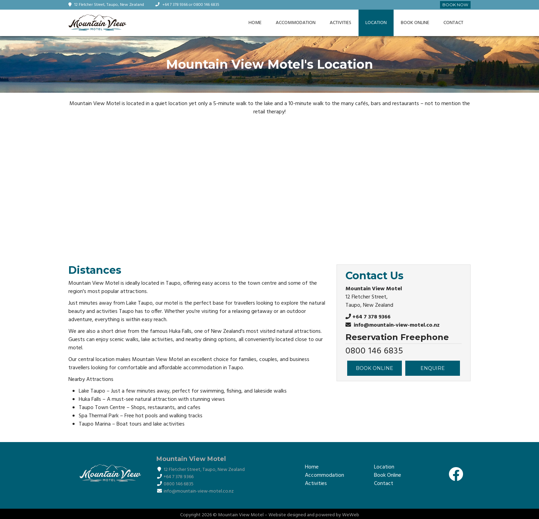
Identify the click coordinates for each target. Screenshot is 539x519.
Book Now (455, 4)
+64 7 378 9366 (175, 4)
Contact (453, 23)
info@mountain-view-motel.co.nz (396, 325)
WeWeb (350, 515)
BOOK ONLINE (374, 368)
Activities (340, 23)
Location (376, 23)
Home (255, 23)
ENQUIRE (432, 368)
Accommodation (296, 23)
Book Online (415, 23)
